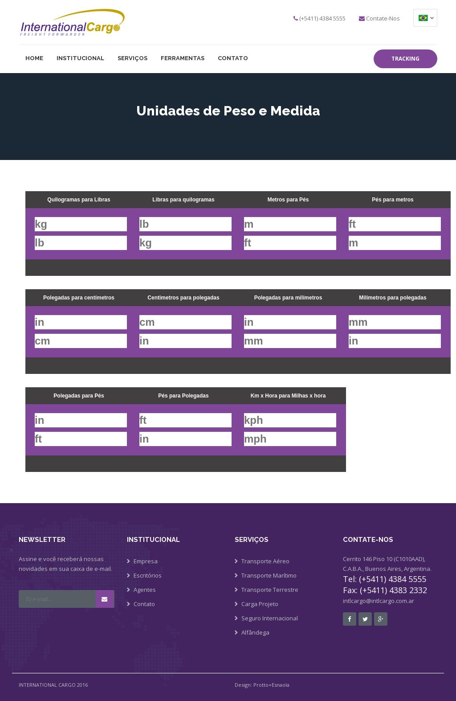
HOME (34, 58)
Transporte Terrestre (269, 590)
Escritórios (148, 575)
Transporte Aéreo (265, 561)
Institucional (80, 58)
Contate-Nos (383, 18)
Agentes (145, 590)
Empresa (146, 561)
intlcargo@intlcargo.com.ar (378, 601)
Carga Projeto (259, 604)
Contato (233, 58)
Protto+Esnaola (271, 684)
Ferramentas (182, 58)
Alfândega (255, 632)
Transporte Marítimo (269, 575)
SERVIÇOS (132, 58)
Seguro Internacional (269, 618)
